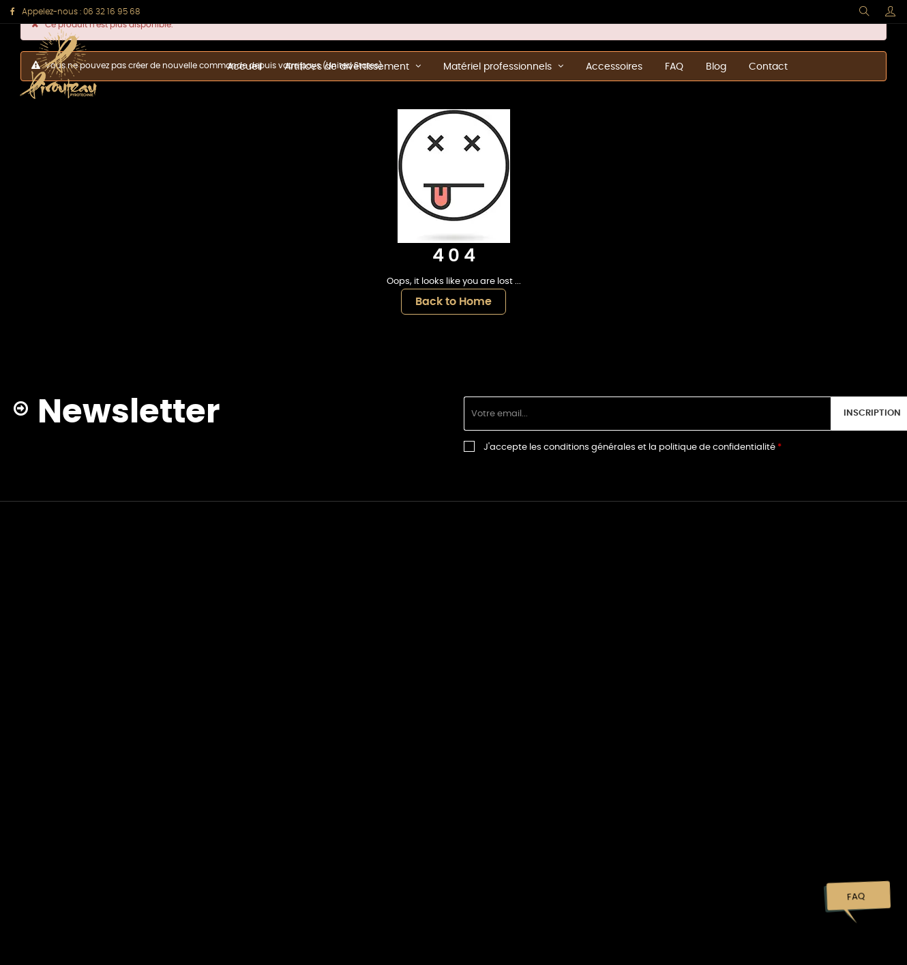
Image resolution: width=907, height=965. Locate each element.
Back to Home (453, 301)
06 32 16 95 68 (111, 12)
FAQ (855, 897)
